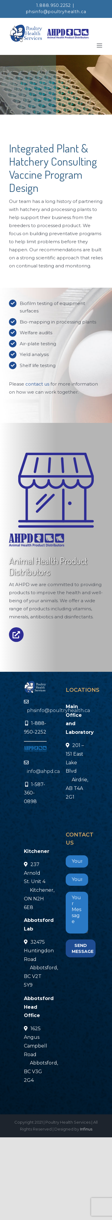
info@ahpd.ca (43, 771)
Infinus (86, 1129)
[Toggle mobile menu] (100, 45)
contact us (37, 384)
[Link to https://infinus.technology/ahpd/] (16, 634)
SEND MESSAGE (82, 948)
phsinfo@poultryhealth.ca (56, 11)
